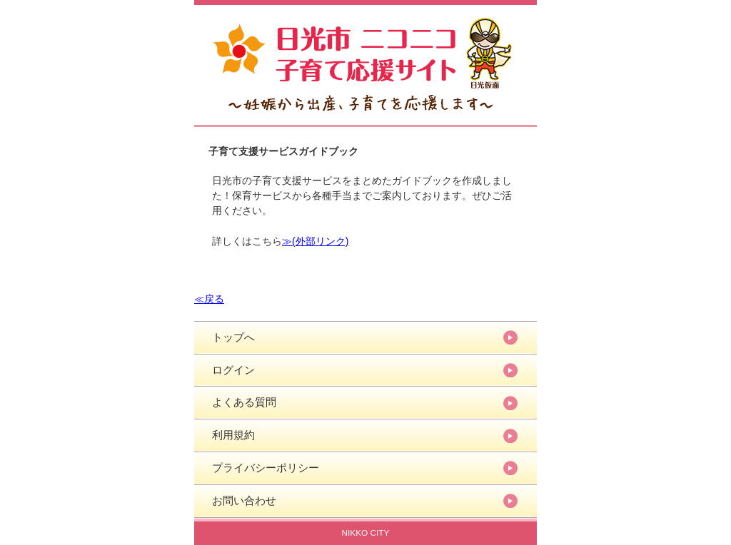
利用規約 (233, 435)
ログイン (233, 370)
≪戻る (209, 299)
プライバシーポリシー (265, 468)
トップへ (233, 337)
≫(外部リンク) (315, 241)
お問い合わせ (244, 500)
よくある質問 (244, 402)
